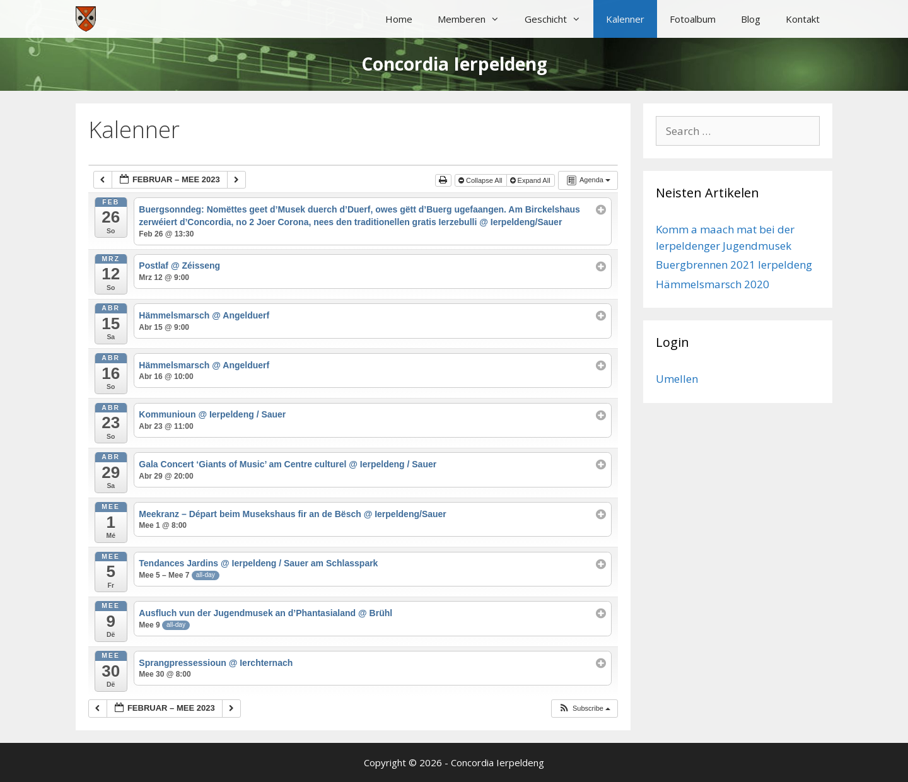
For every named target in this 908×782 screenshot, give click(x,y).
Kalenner (625, 19)
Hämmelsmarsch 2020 (712, 284)
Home (398, 19)
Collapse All (481, 180)
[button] (584, 708)
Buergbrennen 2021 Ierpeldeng (734, 264)
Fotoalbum (693, 19)
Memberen (475, 19)
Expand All (531, 180)
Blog (750, 19)
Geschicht (559, 19)
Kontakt (803, 19)
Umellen (677, 378)
